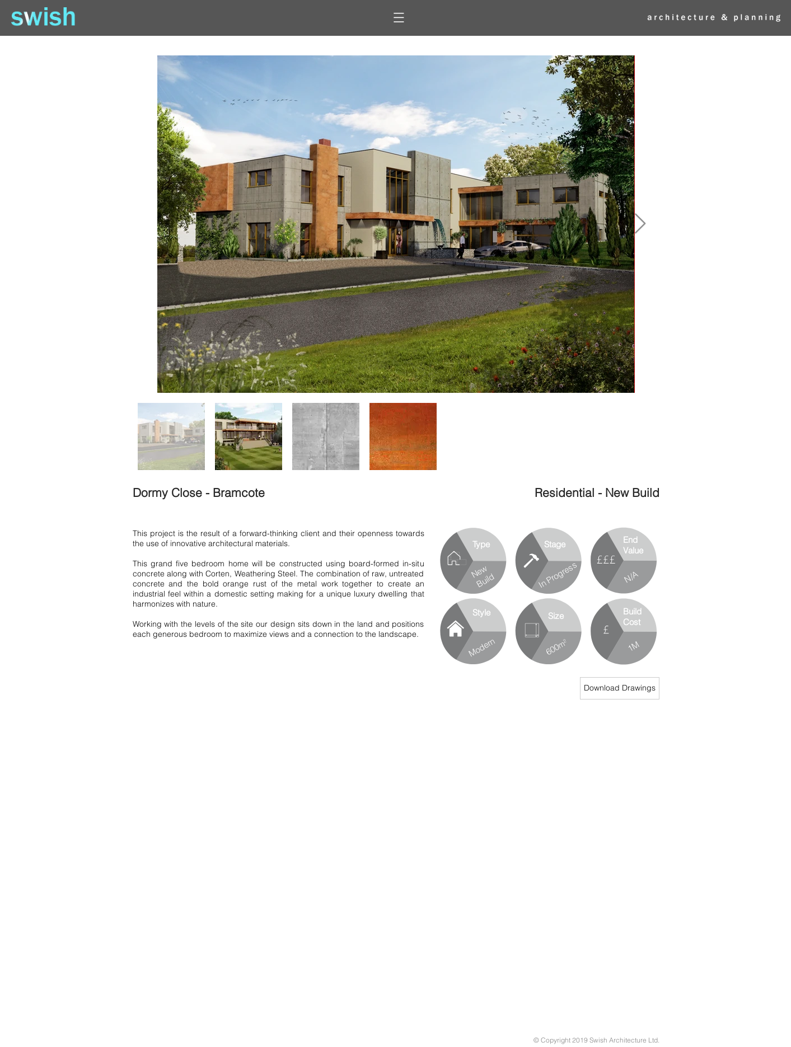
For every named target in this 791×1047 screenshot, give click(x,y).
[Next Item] (640, 224)
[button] (399, 17)
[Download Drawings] (619, 688)
